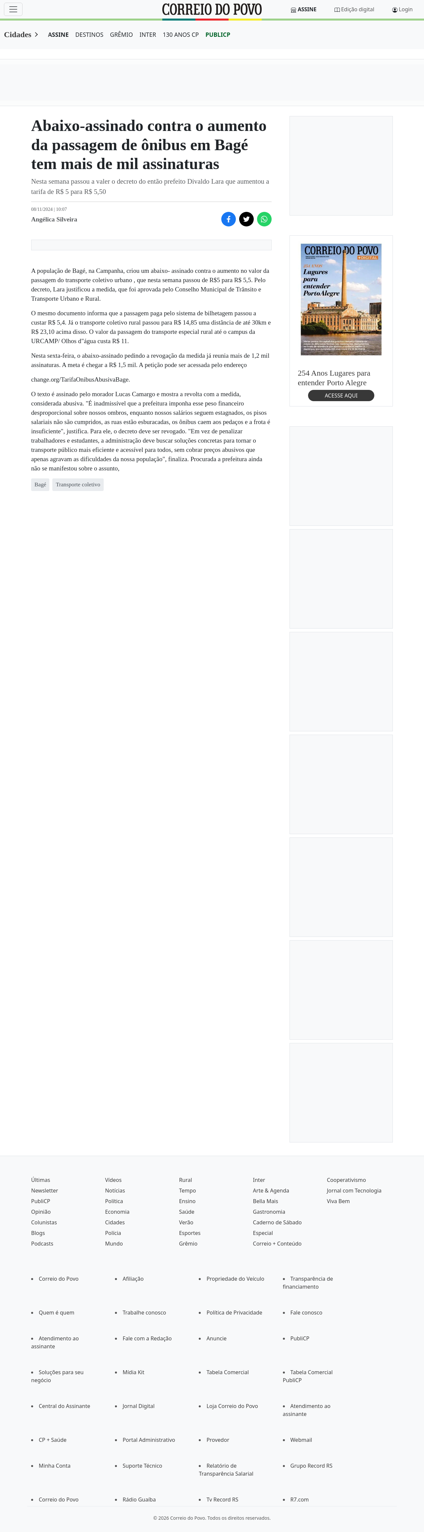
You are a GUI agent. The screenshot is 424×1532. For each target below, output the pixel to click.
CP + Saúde (53, 1439)
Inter (259, 1180)
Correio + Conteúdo (277, 1243)
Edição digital (357, 9)
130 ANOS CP (181, 34)
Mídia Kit (133, 1372)
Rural (185, 1180)
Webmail (301, 1439)
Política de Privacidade (234, 1312)
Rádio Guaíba (139, 1499)
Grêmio (188, 1243)
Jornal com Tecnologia (354, 1190)
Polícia (113, 1233)
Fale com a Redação (147, 1338)
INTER (147, 34)
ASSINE (58, 34)
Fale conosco (307, 1312)
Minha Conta (55, 1465)
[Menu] (13, 9)
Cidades (17, 34)
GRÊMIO (121, 34)
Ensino (187, 1201)
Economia (117, 1211)
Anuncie (216, 1338)
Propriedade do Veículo (235, 1278)
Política (114, 1201)
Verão (186, 1222)
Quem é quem (56, 1312)
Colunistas (44, 1222)
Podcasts (42, 1243)
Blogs (38, 1233)
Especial (263, 1233)
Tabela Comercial (227, 1372)
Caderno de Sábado (277, 1222)
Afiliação (133, 1278)
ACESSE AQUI (341, 395)
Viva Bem (338, 1201)
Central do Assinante (64, 1406)
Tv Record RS (222, 1499)
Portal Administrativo (149, 1439)
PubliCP (40, 1201)
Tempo (187, 1190)
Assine (307, 9)
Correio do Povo (59, 1278)
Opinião (41, 1211)
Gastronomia (269, 1211)
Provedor (217, 1439)
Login (406, 9)
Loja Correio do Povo (232, 1406)
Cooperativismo (346, 1180)
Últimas (40, 1180)
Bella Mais (265, 1201)
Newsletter (44, 1190)
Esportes (189, 1233)
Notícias (115, 1190)
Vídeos (113, 1180)
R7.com (300, 1499)
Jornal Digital (138, 1406)
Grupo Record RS (312, 1465)
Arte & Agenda (271, 1190)
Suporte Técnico (142, 1465)
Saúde (186, 1211)
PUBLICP (217, 34)
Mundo (114, 1243)
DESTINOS (89, 34)
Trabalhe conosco (144, 1312)
